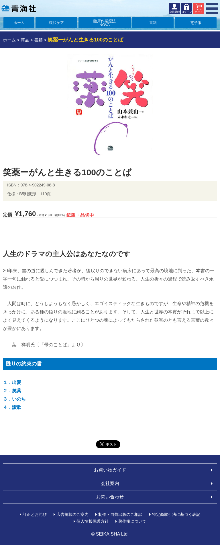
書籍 (153, 23)
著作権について (132, 521)
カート (199, 11)
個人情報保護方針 (92, 521)
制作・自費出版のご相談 (120, 514)
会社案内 (110, 483)
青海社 (18, 8)
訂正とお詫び (35, 514)
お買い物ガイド (110, 470)
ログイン (186, 11)
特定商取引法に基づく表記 (176, 514)
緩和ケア (56, 23)
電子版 (195, 23)
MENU (212, 8)
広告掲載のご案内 (72, 514)
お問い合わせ (110, 496)
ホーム (19, 23)
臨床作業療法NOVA (104, 23)
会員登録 (174, 11)
